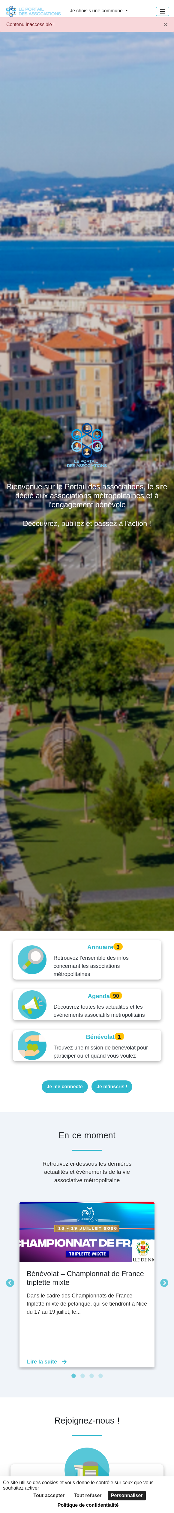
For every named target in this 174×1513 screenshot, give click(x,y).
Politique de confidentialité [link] (88, 1505)
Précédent (8, 1282)
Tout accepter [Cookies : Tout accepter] (48, 1495)
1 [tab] (73, 1376)
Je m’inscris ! (112, 1086)
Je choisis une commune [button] (97, 10)
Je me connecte (65, 1086)
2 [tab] (83, 1376)
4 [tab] (101, 1376)
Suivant (163, 1282)
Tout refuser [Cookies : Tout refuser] (87, 1495)
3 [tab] (91, 1376)
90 (116, 996)
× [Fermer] (166, 24)
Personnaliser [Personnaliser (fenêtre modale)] (127, 1495)
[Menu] (162, 11)
